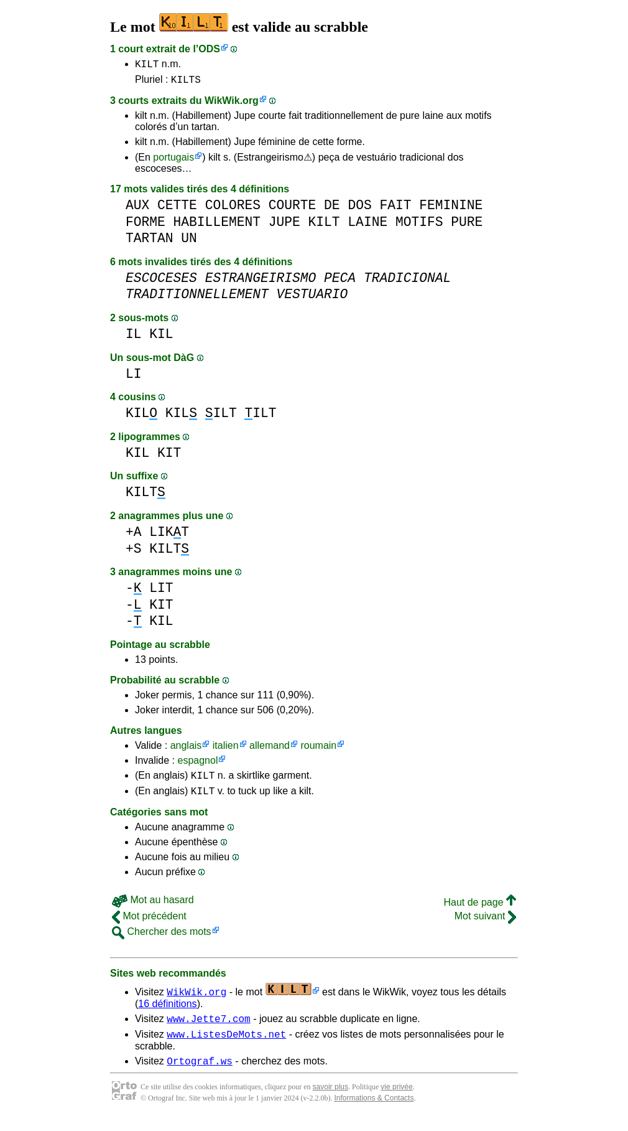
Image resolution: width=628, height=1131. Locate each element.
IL (134, 338)
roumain (318, 749)
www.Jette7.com (208, 1028)
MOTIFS (419, 226)
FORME (145, 226)
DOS (359, 209)
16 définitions (167, 1011)
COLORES (233, 209)
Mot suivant (485, 923)
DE (332, 209)
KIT (169, 457)
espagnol (197, 764)
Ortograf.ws (200, 1074)
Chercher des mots (161, 939)
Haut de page (479, 909)
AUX (137, 209)
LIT (161, 592)
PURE (467, 226)
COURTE (292, 209)
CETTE (177, 209)
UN (189, 242)
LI (134, 377)
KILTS (186, 83)
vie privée (396, 1100)
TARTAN (149, 242)
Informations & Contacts (373, 1111)
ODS (209, 49)
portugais (173, 161)
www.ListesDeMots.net (226, 1045)
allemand (269, 749)
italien (226, 749)
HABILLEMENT (217, 226)
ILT (221, 417)
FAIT (395, 209)
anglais (186, 749)
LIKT (169, 536)
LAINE (367, 226)
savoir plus (330, 1100)
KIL (161, 338)
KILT (147, 65)
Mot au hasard (153, 907)
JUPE (284, 226)
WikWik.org (232, 104)
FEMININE (451, 209)
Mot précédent (149, 923)
